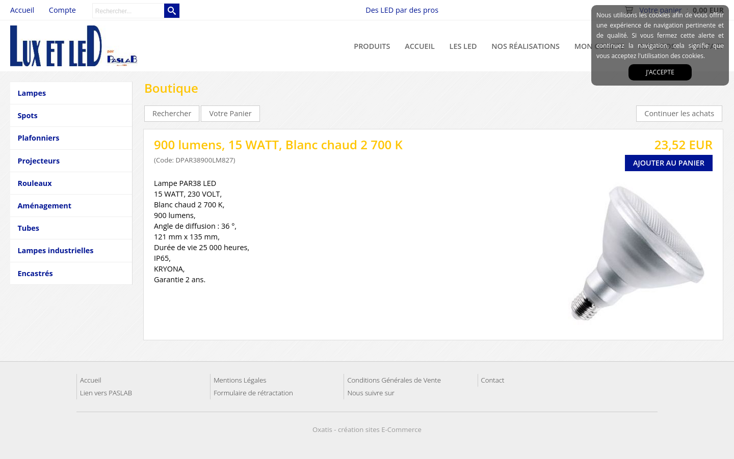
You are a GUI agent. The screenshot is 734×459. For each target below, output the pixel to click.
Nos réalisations (525, 46)
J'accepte (660, 72)
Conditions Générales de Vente (394, 380)
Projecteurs (38, 161)
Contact (493, 380)
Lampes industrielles (55, 250)
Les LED (463, 46)
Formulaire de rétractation (253, 392)
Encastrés (35, 273)
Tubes (28, 228)
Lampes (31, 93)
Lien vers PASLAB (106, 392)
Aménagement (44, 205)
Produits (372, 46)
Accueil (420, 46)
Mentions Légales (240, 380)
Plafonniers (38, 138)
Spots (27, 115)
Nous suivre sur (370, 392)
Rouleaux (34, 183)
